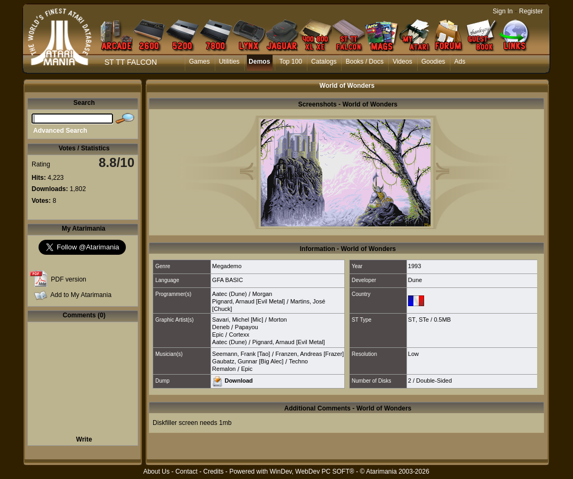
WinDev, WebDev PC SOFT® (312, 471)
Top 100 (290, 61)
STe (424, 319)
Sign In (502, 11)
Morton (277, 319)
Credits (213, 471)
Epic (217, 334)
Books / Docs (364, 61)
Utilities (229, 61)
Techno (298, 361)
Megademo (227, 266)
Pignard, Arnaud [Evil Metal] (248, 301)
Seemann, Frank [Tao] (241, 354)
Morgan (262, 294)
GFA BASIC (227, 280)
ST (412, 319)
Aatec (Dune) (229, 294)
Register (531, 11)
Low (413, 354)
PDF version (68, 279)
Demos (259, 61)
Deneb (220, 327)
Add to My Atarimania (80, 295)
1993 (414, 266)
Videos (402, 61)
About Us (156, 471)
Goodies (433, 61)
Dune (415, 280)
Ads (459, 61)
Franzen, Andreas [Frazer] (309, 354)
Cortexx (239, 334)
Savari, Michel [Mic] (237, 319)
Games (199, 61)
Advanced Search (60, 130)
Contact (186, 471)
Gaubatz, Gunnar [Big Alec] (247, 361)
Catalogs (323, 61)
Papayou (246, 327)
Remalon (224, 369)
